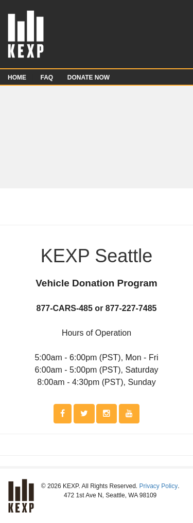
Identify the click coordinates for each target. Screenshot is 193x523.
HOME (17, 77)
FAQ (47, 77)
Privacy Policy (158, 486)
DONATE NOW (88, 77)
